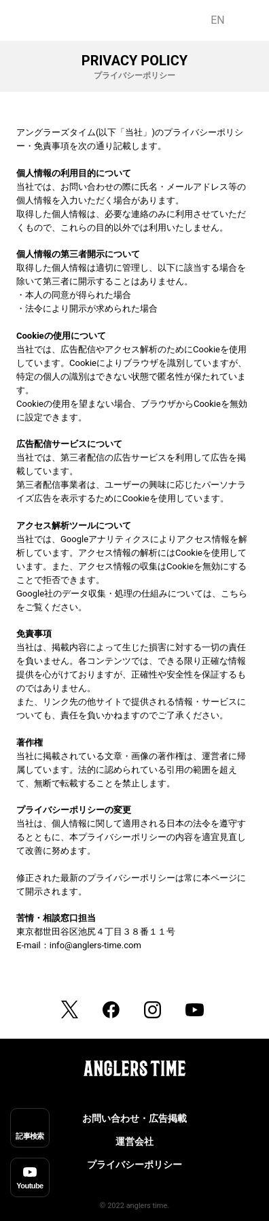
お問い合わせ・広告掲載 (134, 1118)
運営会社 (134, 1141)
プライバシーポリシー (134, 1164)
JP (246, 20)
